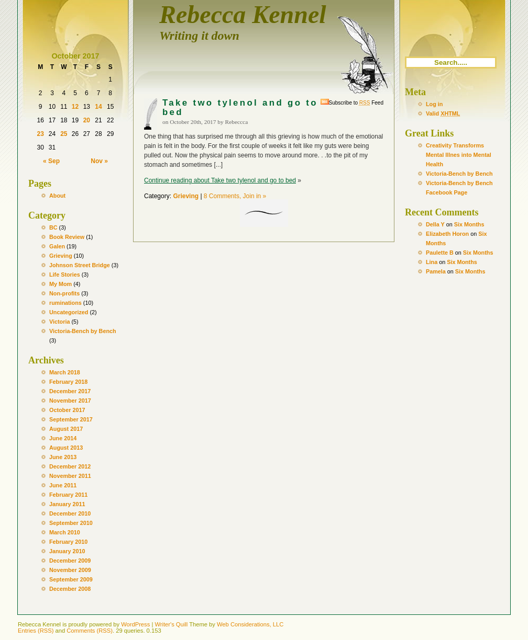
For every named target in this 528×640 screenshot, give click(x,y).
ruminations (65, 303)
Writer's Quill (171, 624)
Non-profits (64, 293)
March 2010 (64, 532)
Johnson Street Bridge (79, 265)
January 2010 (67, 551)
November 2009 (70, 570)
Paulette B (440, 252)
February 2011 (68, 495)
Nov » (99, 161)
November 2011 (70, 476)
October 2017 (67, 410)
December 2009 (70, 560)
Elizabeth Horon (447, 234)
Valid (443, 113)
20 (86, 120)
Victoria (59, 321)
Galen (57, 246)
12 (75, 106)
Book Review (66, 237)
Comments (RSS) (90, 630)
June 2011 (62, 485)
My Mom (60, 284)
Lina (431, 262)
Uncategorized (68, 312)
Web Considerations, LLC (250, 624)
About (57, 195)
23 (40, 134)
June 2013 (62, 457)
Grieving (60, 256)
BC (53, 227)
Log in (434, 104)
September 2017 (71, 419)
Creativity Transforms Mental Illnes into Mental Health (458, 154)
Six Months (469, 224)
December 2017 (70, 391)
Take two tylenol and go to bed (240, 107)
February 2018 (68, 382)
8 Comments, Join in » (235, 196)
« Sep (51, 161)
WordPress (135, 624)
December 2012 (70, 466)
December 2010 (70, 513)
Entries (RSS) (35, 630)
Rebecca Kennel (242, 14)
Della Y (435, 224)
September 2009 (71, 579)
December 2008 (70, 589)
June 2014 (62, 438)
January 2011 (67, 504)
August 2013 (66, 447)
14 (98, 106)
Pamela (436, 271)
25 (63, 134)
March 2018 (64, 372)
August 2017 (66, 429)
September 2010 (71, 523)
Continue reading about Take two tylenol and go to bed (220, 180)
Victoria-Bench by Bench (82, 331)
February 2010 (68, 542)
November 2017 (70, 400)
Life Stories (64, 274)
